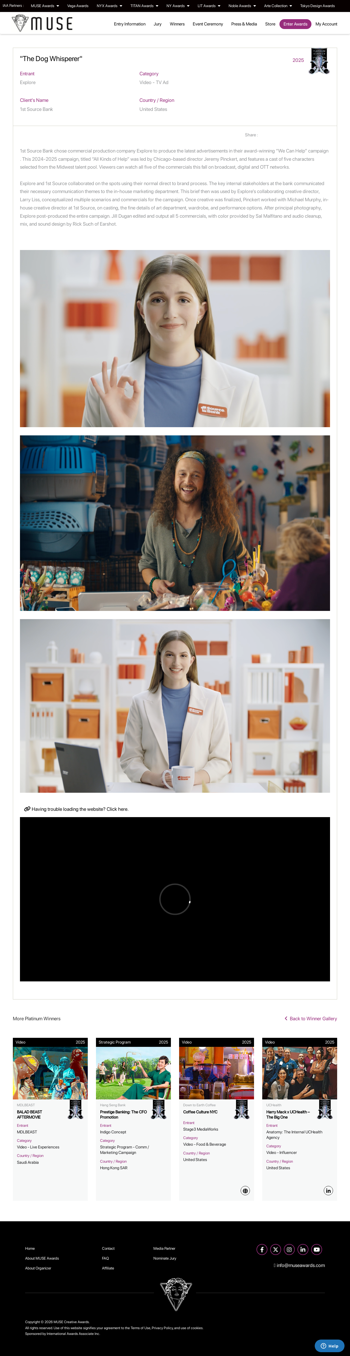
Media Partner (164, 1248)
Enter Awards (295, 24)
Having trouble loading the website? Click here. (76, 809)
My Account (326, 24)
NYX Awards (109, 6)
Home (30, 1248)
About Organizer (38, 1268)
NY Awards (178, 6)
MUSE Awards (45, 6)
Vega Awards (78, 6)
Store (270, 24)
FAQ (105, 1258)
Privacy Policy (162, 1328)
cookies (197, 1328)
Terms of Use (140, 1328)
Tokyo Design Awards (317, 6)
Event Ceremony (208, 24)
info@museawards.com (299, 1265)
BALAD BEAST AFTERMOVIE (29, 1115)
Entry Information (129, 24)
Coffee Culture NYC (200, 1112)
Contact (108, 1248)
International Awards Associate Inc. (73, 1334)
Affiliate (108, 1268)
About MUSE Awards (42, 1258)
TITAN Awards (144, 6)
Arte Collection (278, 6)
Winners (177, 24)
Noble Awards (242, 6)
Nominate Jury (164, 1258)
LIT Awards (209, 6)
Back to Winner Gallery (311, 1018)
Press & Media (244, 24)
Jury (158, 24)
